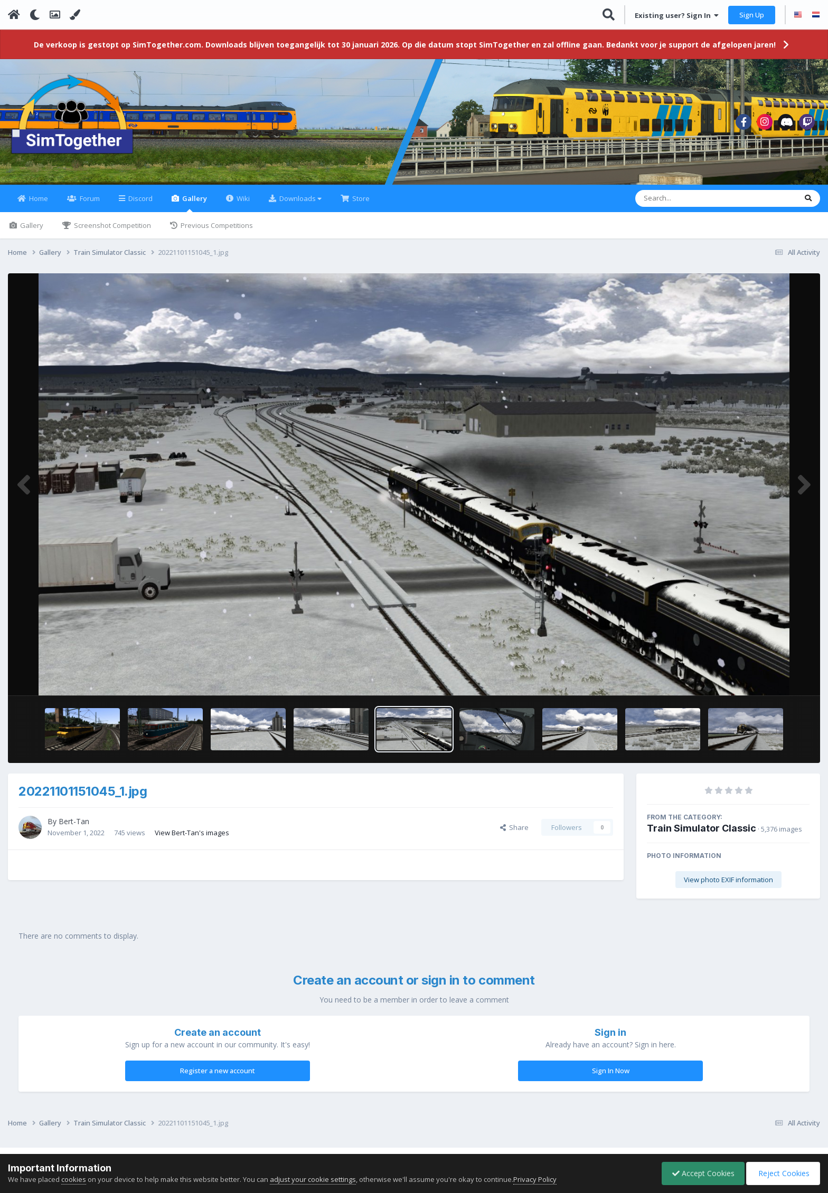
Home (37, 204)
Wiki (242, 204)
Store (360, 204)
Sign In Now (610, 1077)
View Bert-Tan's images (192, 838)
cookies (73, 1179)
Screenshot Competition (111, 231)
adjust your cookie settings (313, 1179)
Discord (140, 204)
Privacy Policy (535, 1179)
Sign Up (751, 15)
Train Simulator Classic (701, 834)
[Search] (688, 204)
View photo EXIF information (728, 886)
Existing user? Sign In (677, 15)
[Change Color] (75, 15)
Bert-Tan (74, 828)
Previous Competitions (216, 231)
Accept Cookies (701, 1173)
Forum (89, 204)
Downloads (300, 204)
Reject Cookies (782, 1173)
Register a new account (217, 1077)
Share (514, 833)
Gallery (194, 209)
